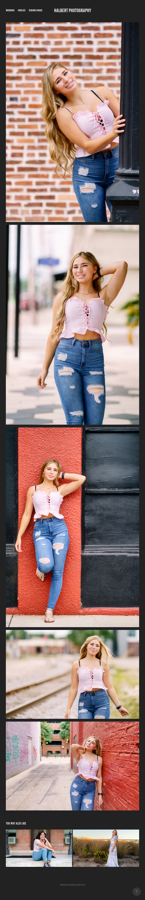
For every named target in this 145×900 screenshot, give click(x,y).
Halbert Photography (72, 10)
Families (21, 10)
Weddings (10, 10)
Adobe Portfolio (78, 885)
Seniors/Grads (35, 10)
